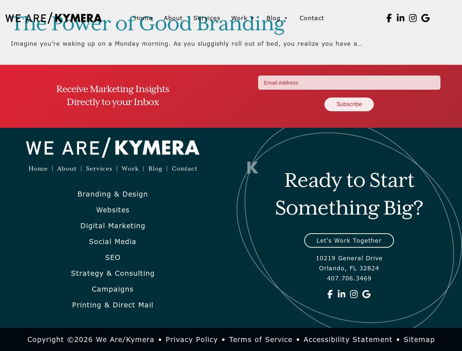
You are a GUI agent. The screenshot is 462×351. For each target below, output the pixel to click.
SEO (113, 257)
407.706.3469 (349, 278)
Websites (113, 210)
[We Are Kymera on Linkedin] (401, 18)
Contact (312, 18)
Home (143, 18)
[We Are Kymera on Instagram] (413, 18)
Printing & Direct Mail (112, 305)
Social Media (112, 241)
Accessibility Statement (348, 339)
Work (243, 18)
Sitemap (419, 339)
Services (206, 18)
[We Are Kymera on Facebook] (389, 18)
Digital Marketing (112, 225)
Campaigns (113, 289)
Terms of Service (260, 339)
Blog (277, 18)
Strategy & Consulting (113, 273)
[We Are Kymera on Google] (425, 18)
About (173, 18)
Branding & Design (112, 194)
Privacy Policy (192, 339)
